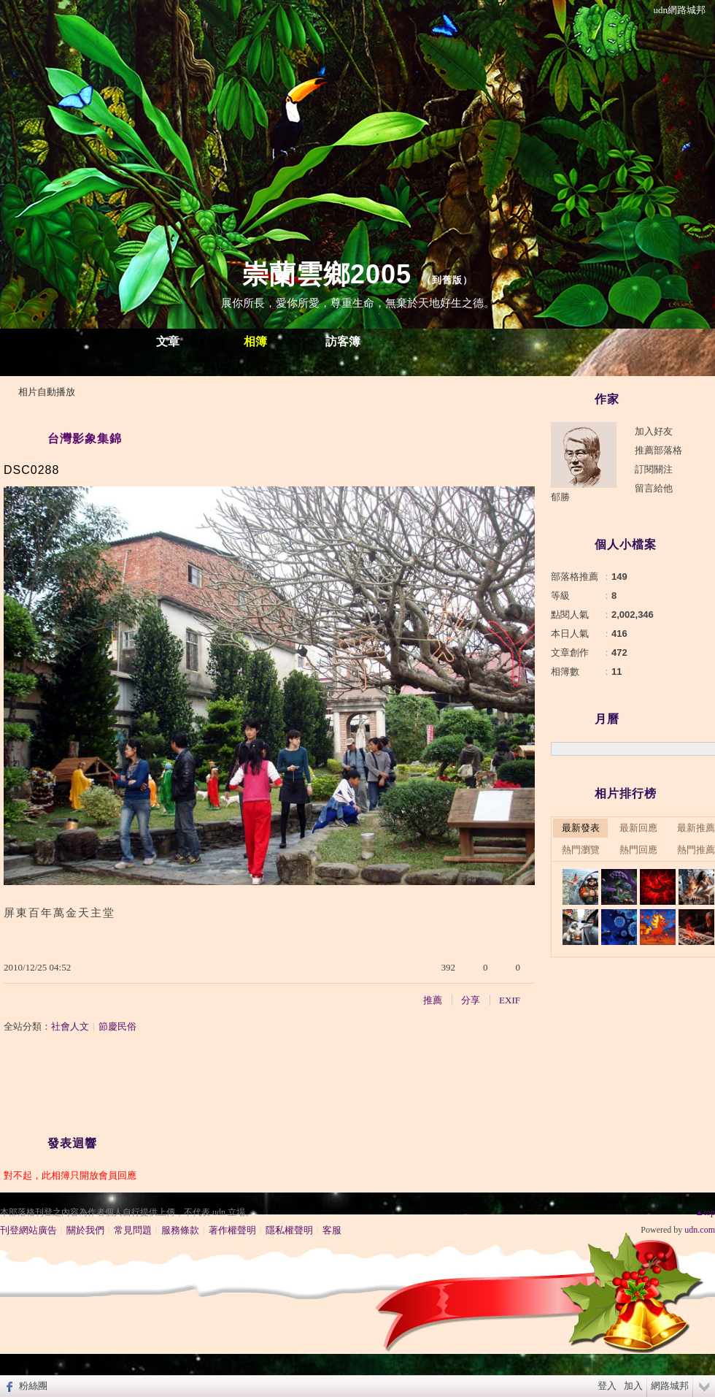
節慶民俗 (117, 1026)
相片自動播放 (46, 391)
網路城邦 (670, 1385)
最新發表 (581, 827)
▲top (705, 1212)
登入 (607, 1385)
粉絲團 (33, 1385)
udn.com (699, 1230)
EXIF (509, 1000)
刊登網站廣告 (28, 1230)
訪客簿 (342, 341)
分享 (470, 1000)
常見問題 (133, 1230)
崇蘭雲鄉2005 (326, 274)
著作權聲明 (232, 1230)
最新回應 (638, 827)
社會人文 (70, 1026)
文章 (167, 341)
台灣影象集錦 (84, 438)
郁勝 (560, 496)
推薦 (432, 1000)
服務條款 (180, 1230)
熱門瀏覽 (581, 849)
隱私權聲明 (289, 1230)
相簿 (255, 341)
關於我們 (85, 1230)
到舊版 (447, 280)
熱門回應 (638, 849)
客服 (331, 1230)
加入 (633, 1385)
